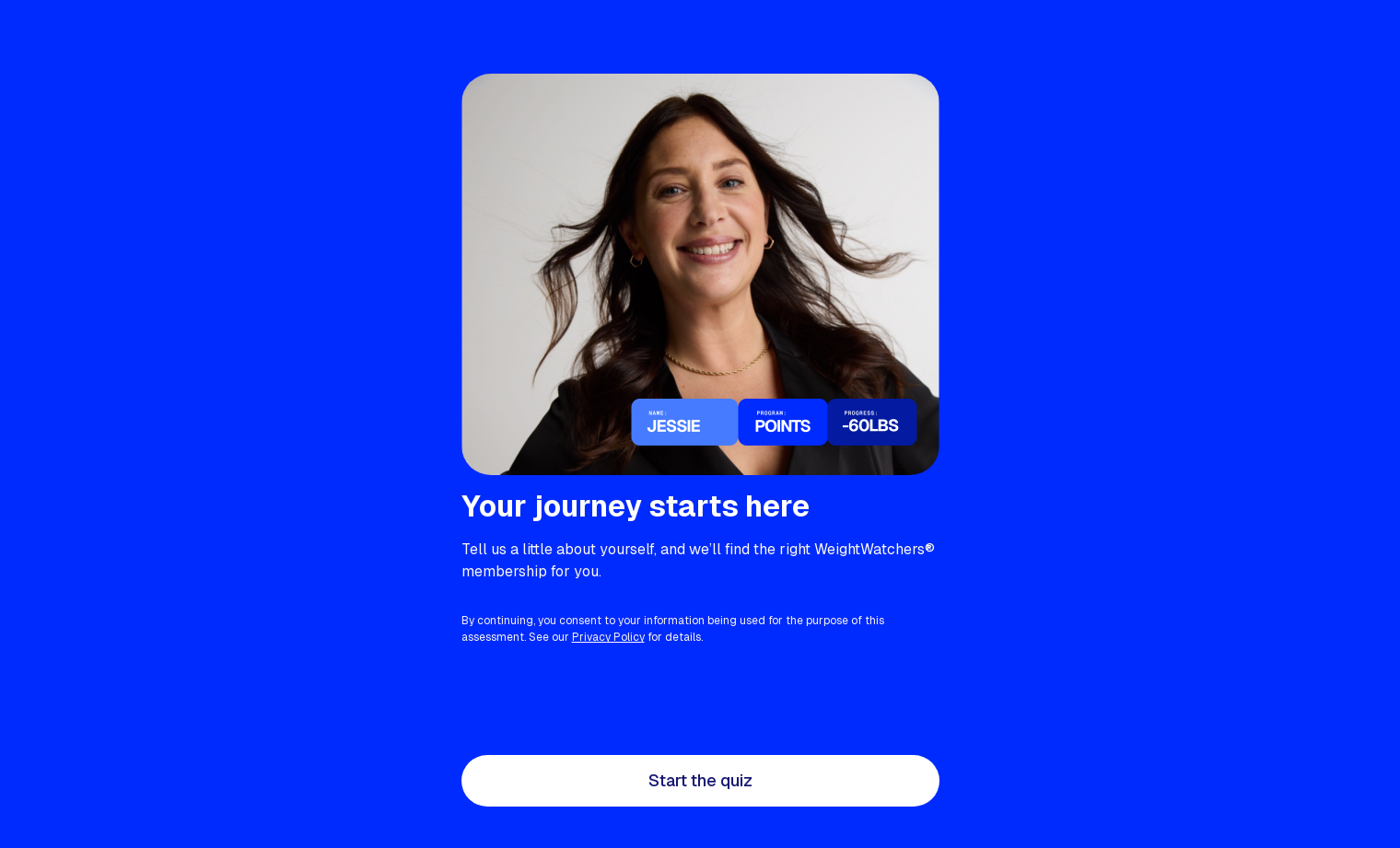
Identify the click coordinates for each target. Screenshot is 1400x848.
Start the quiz (700, 780)
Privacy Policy (608, 637)
